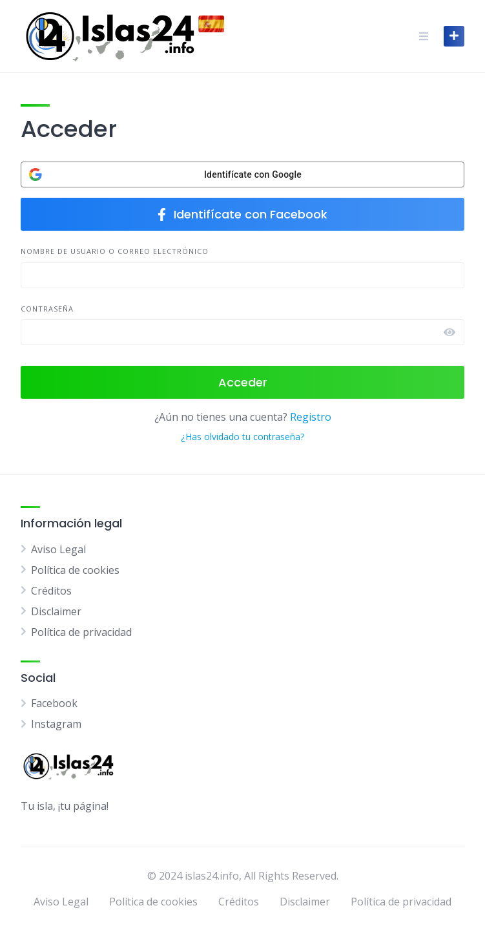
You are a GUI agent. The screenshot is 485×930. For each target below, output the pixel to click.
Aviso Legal (58, 549)
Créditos (51, 591)
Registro (310, 417)
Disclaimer (56, 611)
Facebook (54, 703)
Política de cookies (75, 570)
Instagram (56, 724)
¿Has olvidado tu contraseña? (242, 436)
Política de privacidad (81, 632)
